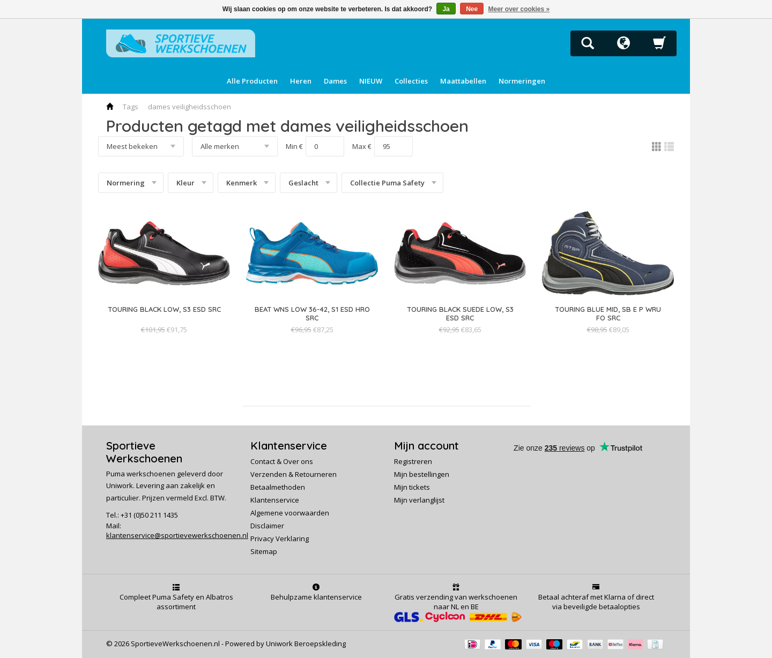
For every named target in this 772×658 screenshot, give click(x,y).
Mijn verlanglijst (419, 500)
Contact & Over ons (281, 461)
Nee (472, 9)
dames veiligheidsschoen (189, 106)
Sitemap (263, 551)
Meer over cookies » (519, 9)
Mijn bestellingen (421, 474)
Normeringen (522, 81)
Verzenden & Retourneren (293, 474)
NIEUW (370, 81)
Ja (445, 9)
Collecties (411, 81)
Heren (300, 81)
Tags (130, 106)
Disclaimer (267, 525)
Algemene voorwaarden (289, 513)
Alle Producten (252, 81)
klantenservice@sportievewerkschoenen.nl (177, 535)
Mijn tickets (412, 487)
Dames (335, 81)
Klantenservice (274, 500)
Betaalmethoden (277, 487)
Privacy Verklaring (279, 538)
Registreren (413, 461)
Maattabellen (463, 81)
